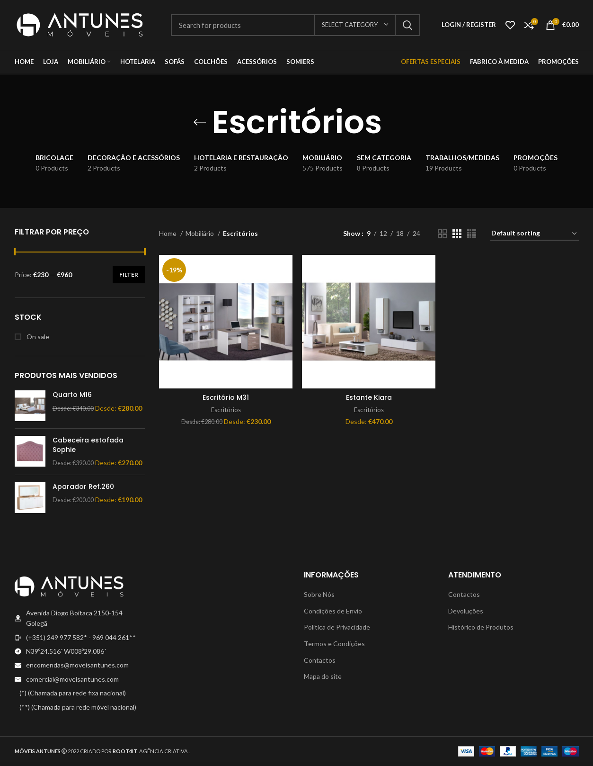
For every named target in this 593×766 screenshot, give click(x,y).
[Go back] (200, 122)
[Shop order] (534, 234)
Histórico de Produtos (480, 627)
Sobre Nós (319, 594)
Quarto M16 (72, 394)
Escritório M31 (226, 397)
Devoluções (465, 611)
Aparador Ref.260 (83, 486)
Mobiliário (200, 233)
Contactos (320, 660)
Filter (128, 274)
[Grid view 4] (471, 233)
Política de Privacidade (337, 627)
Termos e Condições (334, 644)
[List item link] (80, 637)
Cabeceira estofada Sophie (88, 445)
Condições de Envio (333, 611)
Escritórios (226, 410)
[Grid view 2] (442, 233)
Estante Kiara (369, 397)
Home (168, 233)
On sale (37, 337)
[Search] (295, 25)
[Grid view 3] (456, 233)
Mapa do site (323, 676)
